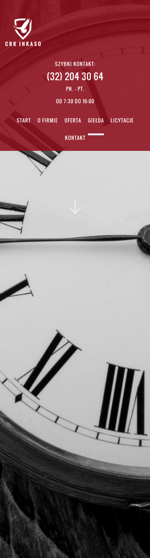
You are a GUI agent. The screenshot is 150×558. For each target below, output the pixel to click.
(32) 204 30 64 (75, 76)
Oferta (73, 121)
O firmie (48, 121)
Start (24, 121)
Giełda (96, 121)
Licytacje (122, 121)
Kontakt (75, 138)
